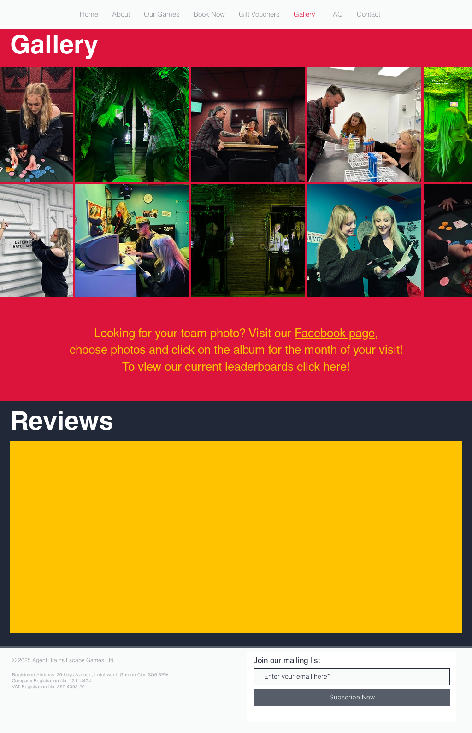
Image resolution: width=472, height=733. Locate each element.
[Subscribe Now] (352, 697)
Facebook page (335, 333)
